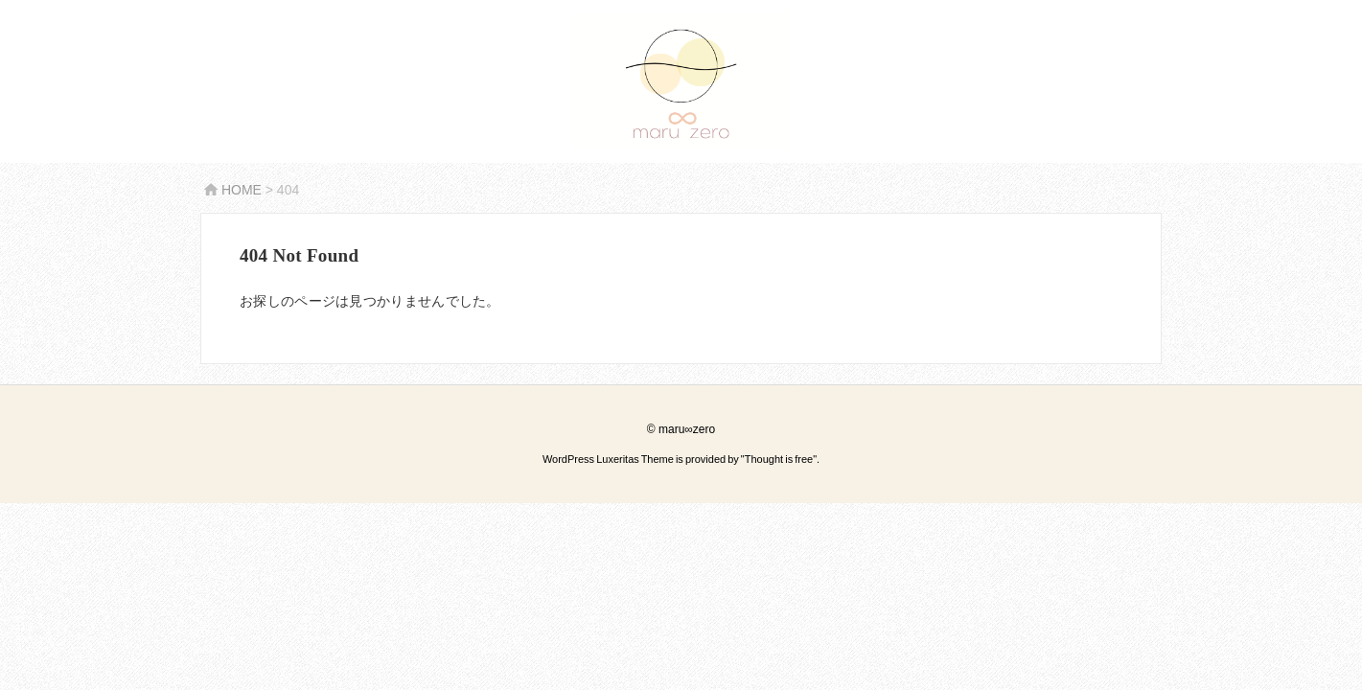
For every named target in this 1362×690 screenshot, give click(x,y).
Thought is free (779, 459)
